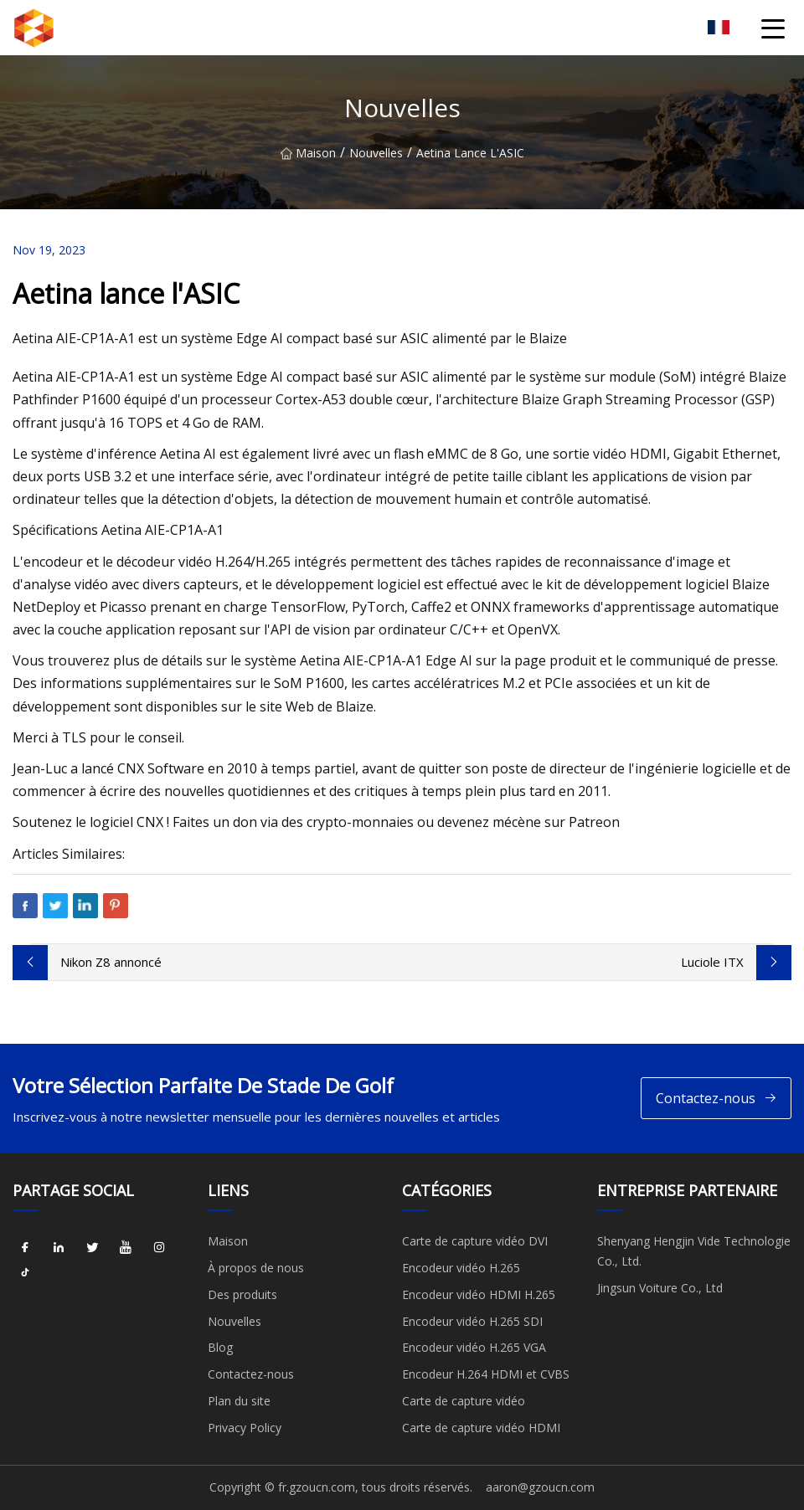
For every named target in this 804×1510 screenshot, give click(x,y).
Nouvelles (376, 153)
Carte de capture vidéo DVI (475, 1241)
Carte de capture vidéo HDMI (481, 1428)
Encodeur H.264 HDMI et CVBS (486, 1374)
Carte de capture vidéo (463, 1401)
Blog (220, 1347)
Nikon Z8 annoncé (111, 961)
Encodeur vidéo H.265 (461, 1268)
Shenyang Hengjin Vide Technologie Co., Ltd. (694, 1251)
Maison (308, 153)
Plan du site (239, 1401)
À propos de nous (256, 1268)
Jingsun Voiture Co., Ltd (660, 1288)
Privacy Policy (244, 1428)
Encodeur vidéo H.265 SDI (472, 1321)
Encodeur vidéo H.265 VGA (474, 1347)
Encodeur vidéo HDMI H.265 (478, 1294)
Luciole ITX (712, 961)
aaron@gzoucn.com (540, 1487)
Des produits (242, 1294)
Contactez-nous (716, 1098)
